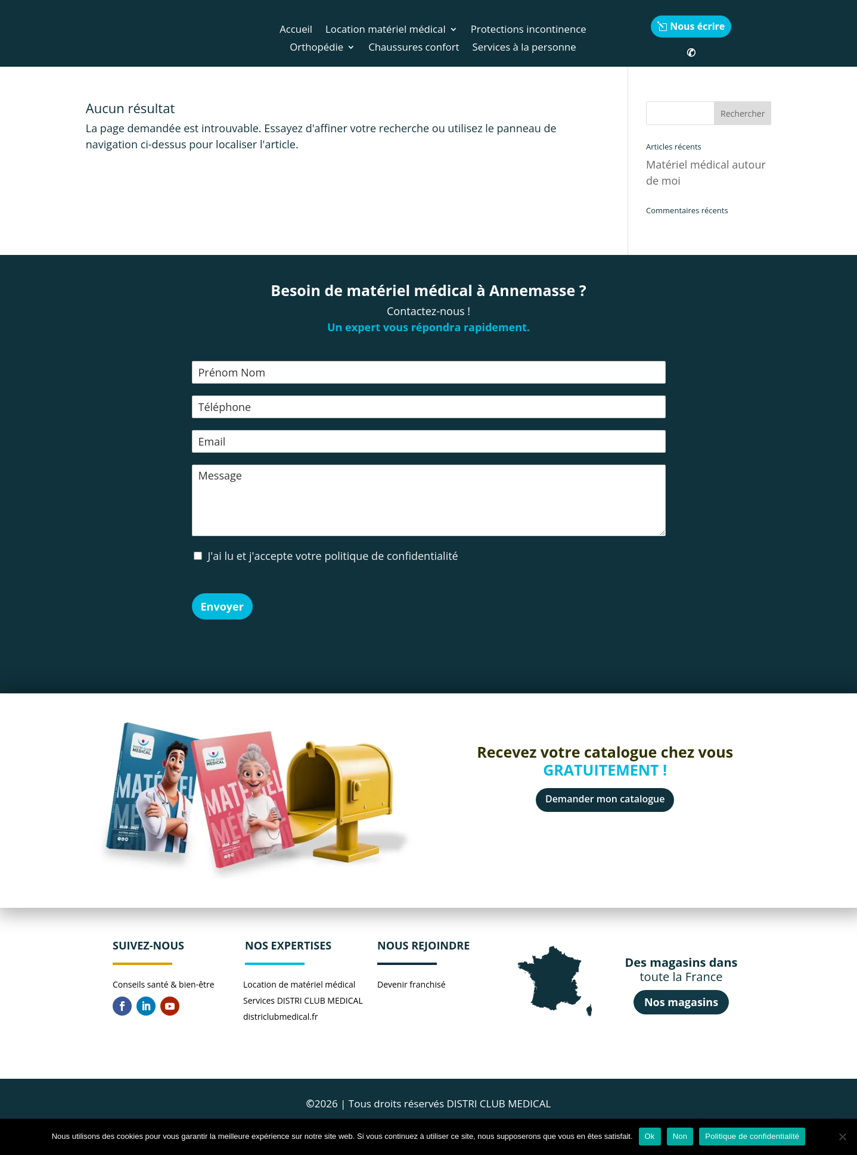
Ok (650, 1136)
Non (680, 1136)
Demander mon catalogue (605, 798)
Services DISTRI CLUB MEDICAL (303, 1000)
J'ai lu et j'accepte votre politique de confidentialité (333, 556)
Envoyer (222, 606)
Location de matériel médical (299, 984)
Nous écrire (697, 26)
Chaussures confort (413, 48)
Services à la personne (524, 48)
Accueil (296, 30)
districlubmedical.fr (280, 1016)
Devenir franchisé (411, 984)
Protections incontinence (528, 30)
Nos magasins (681, 1002)
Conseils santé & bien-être (164, 984)
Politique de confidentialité (752, 1136)
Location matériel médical (385, 30)
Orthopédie (316, 48)
